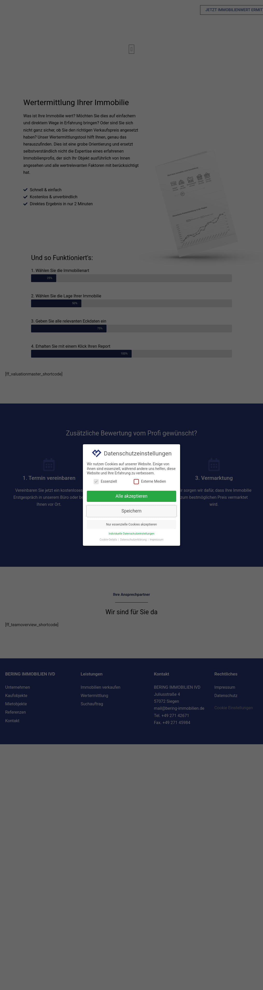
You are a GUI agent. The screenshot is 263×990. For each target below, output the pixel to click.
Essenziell (105, 482)
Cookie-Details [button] (109, 540)
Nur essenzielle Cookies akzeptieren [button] (131, 525)
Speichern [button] (131, 511)
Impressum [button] (157, 540)
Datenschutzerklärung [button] (133, 540)
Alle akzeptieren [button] (132, 497)
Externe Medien (150, 482)
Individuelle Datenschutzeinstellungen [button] (131, 534)
